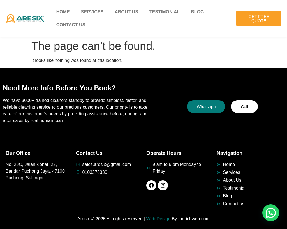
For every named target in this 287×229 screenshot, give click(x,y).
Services (92, 12)
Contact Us (70, 24)
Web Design (158, 218)
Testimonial (164, 12)
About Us (126, 12)
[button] (270, 212)
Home (63, 12)
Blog (197, 12)
